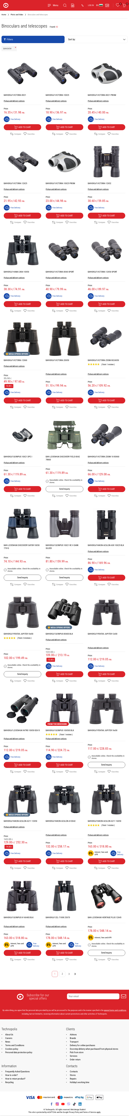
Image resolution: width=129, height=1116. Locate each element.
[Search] (65, 5)
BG (99, 5)
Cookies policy (11, 1049)
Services (73, 1056)
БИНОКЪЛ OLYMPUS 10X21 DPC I (18, 456)
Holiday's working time (79, 1082)
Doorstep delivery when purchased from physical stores (94, 1049)
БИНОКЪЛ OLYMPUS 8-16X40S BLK (19, 917)
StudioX (83, 1109)
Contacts (74, 1071)
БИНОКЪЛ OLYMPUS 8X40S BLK (59, 634)
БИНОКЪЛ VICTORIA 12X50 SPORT (102, 272)
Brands (73, 1038)
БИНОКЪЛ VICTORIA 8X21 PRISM (102, 95)
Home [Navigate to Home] (3, 14)
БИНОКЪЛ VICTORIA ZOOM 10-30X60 (103, 456)
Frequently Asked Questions (17, 1071)
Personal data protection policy (18, 1052)
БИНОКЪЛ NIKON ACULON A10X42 (61, 821)
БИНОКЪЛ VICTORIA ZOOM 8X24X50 (103, 360)
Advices (73, 1034)
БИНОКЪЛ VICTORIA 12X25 (15, 183)
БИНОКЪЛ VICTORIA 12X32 (99, 183)
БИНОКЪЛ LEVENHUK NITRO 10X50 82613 (22, 730)
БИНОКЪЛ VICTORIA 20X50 (57, 360)
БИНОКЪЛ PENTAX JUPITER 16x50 (102, 730)
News (7, 1041)
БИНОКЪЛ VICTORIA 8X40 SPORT (60, 272)
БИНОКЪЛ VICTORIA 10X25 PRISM (60, 183)
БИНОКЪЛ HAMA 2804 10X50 (16, 272)
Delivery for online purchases (82, 1045)
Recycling (9, 1082)
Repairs (73, 1078)
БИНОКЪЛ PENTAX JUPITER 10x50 (18, 634)
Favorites (29, 133)
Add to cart (22, 127)
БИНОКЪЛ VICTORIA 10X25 (57, 95)
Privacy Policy (74, 1112)
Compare (15, 133)
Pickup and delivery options (14, 101)
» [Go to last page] (75, 973)
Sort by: (97, 39)
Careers (8, 1038)
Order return (75, 1059)
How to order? (11, 1075)
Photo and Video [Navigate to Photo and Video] (17, 14)
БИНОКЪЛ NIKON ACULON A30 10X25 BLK (106, 545)
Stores (73, 1075)
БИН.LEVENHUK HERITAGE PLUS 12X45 (104, 917)
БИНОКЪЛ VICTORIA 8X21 (15, 95)
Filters (8, 39)
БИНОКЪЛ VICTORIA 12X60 (15, 360)
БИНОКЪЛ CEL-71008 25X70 (58, 917)
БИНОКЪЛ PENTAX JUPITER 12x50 (102, 634)
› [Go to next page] (69, 973)
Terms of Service (89, 1112)
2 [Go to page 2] (62, 973)
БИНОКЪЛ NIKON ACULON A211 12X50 (20, 821)
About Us (9, 1034)
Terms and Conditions (14, 1045)
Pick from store (76, 1052)
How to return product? (15, 1078)
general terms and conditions (115, 1010)
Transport (74, 1041)
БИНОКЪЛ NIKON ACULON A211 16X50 (104, 821)
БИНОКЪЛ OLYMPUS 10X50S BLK (60, 730)
